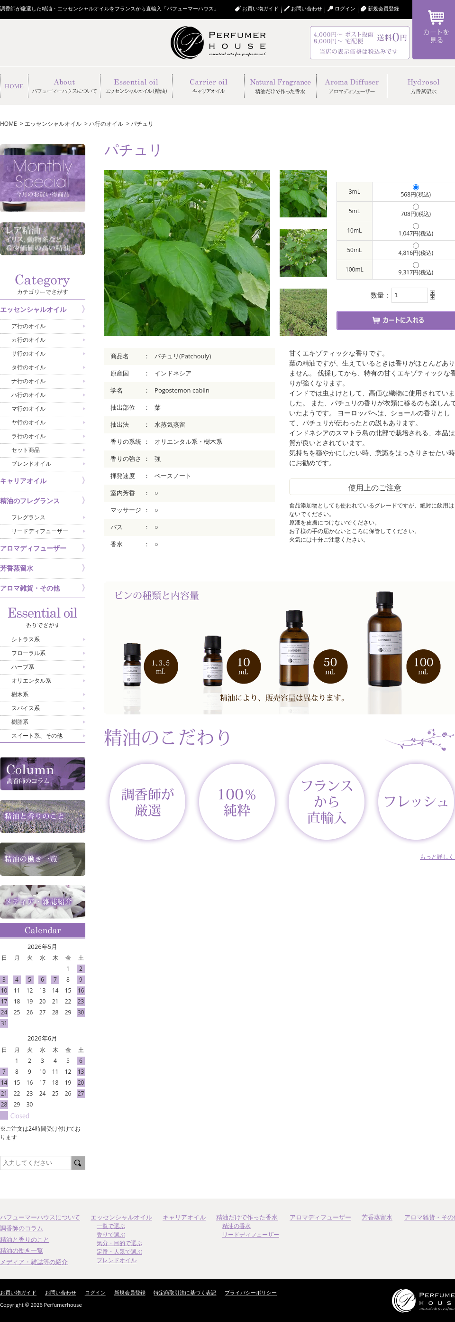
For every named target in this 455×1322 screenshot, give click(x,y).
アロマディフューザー (320, 1217)
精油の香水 (236, 1226)
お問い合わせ (306, 8)
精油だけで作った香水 (247, 1217)
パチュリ (142, 124)
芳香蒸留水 (377, 1217)
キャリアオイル (184, 1217)
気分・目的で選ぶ (119, 1243)
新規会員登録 (383, 8)
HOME (8, 124)
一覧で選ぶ (111, 1226)
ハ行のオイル (106, 124)
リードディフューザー (250, 1234)
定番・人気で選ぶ (119, 1251)
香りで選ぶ (111, 1234)
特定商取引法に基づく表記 (185, 1292)
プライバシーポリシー (251, 1292)
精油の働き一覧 (21, 1250)
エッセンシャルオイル (53, 124)
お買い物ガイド (260, 8)
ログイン (95, 1292)
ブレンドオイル (116, 1260)
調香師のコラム (21, 1228)
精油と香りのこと (24, 1239)
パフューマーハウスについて (40, 1217)
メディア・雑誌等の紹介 (34, 1261)
